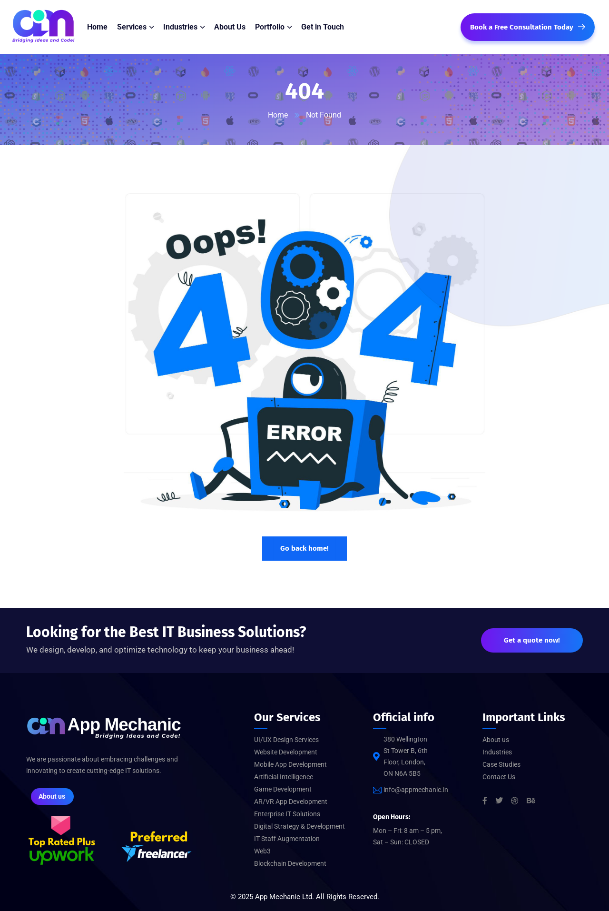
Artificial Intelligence (283, 777)
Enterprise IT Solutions (287, 814)
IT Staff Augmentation (287, 838)
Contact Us (498, 777)
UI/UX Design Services (286, 739)
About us (495, 739)
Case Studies (501, 764)
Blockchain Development (290, 863)
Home (278, 114)
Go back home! (304, 548)
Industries (497, 752)
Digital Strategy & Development (299, 826)
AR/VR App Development (290, 801)
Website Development (285, 752)
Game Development (283, 789)
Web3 (262, 851)
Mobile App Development (290, 764)
